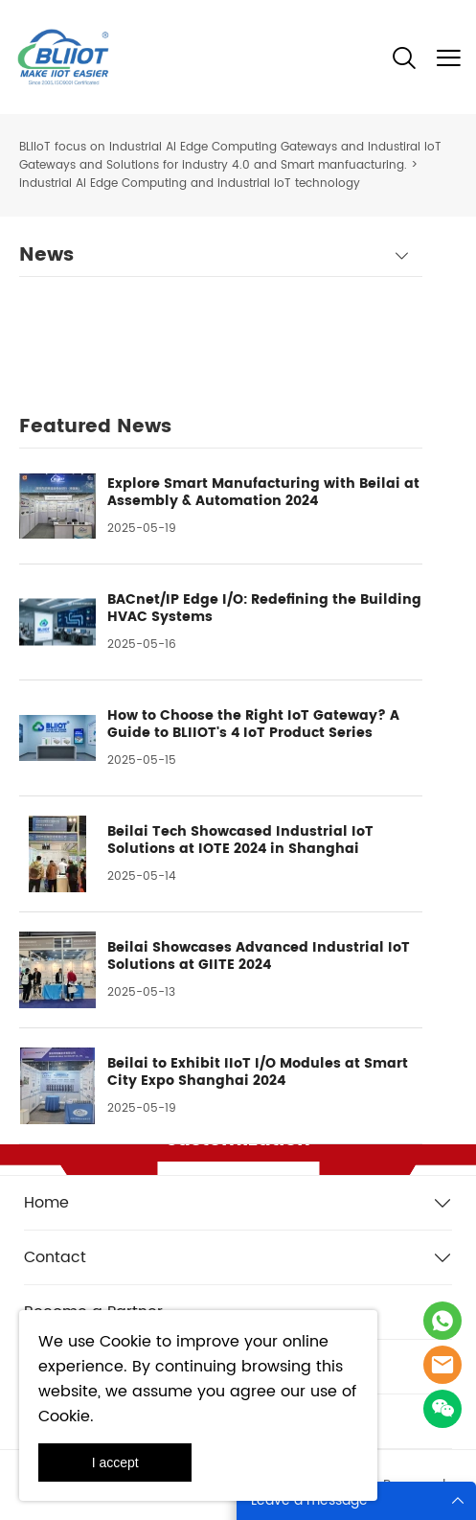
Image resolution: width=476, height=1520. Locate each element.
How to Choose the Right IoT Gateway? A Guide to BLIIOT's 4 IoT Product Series (253, 724)
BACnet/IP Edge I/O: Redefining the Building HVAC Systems (264, 608)
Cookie (125, 1341)
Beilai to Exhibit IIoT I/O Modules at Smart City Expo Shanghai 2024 (257, 1072)
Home (46, 1202)
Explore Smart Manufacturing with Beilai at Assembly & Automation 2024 (263, 492)
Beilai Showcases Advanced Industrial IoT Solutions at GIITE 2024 (258, 956)
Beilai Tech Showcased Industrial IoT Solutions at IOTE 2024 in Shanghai (240, 840)
